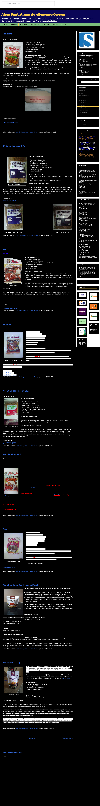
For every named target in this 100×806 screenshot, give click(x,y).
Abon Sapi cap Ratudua (10, 375)
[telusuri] (28, 4)
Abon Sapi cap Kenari (9, 567)
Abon (80, 93)
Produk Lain (82, 102)
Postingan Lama (67, 738)
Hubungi (55, 24)
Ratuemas (7, 34)
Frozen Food (45, 24)
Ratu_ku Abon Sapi (12, 454)
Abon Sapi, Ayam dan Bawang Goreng (27, 132)
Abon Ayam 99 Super (12, 663)
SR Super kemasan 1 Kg (14, 146)
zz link (80, 115)
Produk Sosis (82, 105)
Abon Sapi (14, 24)
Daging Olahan (82, 100)
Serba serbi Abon (83, 95)
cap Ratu (32, 487)
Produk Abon (82, 90)
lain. (66, 678)
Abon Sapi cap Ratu (8, 373)
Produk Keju (82, 107)
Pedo (5, 529)
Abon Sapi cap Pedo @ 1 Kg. (16, 391)
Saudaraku (84, 124)
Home (6, 24)
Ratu (5, 249)
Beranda (32, 738)
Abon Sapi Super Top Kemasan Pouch (20, 585)
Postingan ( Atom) (41, 744)
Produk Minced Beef (84, 110)
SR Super (7, 324)
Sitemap (63, 24)
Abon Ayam (23, 24)
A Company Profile (83, 112)
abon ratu (57, 495)
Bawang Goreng (34, 24)
